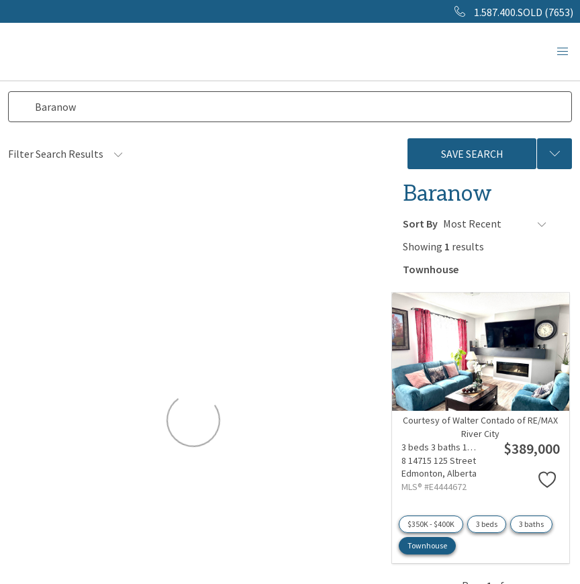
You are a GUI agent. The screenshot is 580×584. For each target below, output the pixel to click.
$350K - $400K (430, 523)
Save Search (472, 153)
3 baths (531, 523)
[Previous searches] (554, 153)
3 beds (486, 523)
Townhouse (427, 544)
